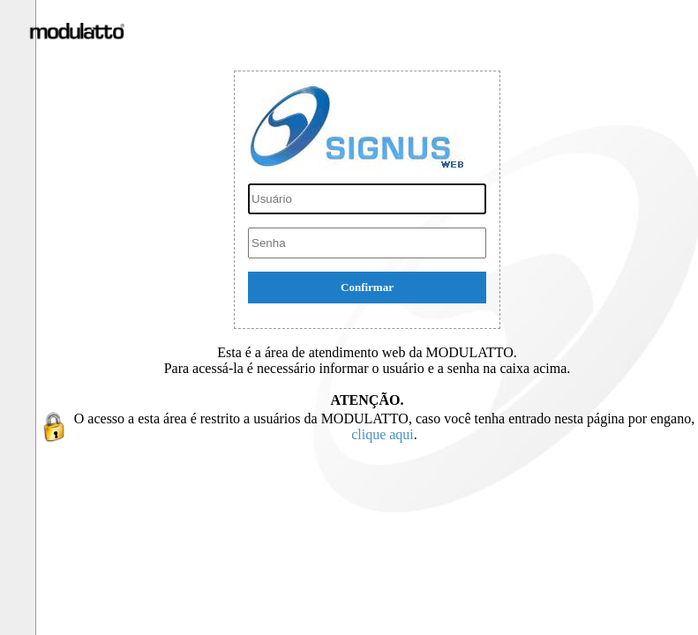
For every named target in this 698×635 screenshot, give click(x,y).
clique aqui (382, 434)
